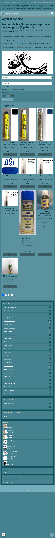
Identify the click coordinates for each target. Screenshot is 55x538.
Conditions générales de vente (27, 490)
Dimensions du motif (6, 74)
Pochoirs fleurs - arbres (27, 321)
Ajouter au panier (7, 99)
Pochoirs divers (27, 324)
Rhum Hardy (10, 441)
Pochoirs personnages (27, 373)
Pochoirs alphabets (27, 317)
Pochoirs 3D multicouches (27, 376)
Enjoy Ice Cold (11, 456)
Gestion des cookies (40, 490)
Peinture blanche (27, 142)
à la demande (9, 31)
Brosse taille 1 (27, 176)
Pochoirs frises (27, 342)
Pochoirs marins (27, 359)
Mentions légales (15, 490)
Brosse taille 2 (45, 176)
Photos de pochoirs (27, 407)
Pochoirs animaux (27, 338)
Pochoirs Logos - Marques (27, 311)
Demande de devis (7, 482)
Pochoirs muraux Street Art (27, 335)
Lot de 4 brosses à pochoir (14, 435)
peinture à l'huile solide (22, 47)
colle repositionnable (20, 40)
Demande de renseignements (10, 480)
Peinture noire (10, 142)
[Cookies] (3, 534)
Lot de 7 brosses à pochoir (14, 425)
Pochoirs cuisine (27, 369)
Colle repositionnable (27, 237)
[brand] (10, 13)
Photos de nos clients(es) (27, 403)
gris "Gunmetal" (11, 446)
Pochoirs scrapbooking (27, 380)
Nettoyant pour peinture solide (45, 212)
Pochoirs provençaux (27, 355)
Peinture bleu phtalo (45, 142)
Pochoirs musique (27, 345)
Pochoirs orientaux (27, 349)
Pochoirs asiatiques (27, 366)
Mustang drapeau (12, 451)
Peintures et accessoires (27, 307)
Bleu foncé (10, 176)
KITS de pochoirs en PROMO (27, 314)
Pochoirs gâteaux (27, 387)
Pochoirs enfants (27, 352)
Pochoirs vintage (27, 331)
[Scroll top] (52, 535)
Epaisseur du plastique (7, 80)
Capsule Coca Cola (12, 462)
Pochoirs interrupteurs (27, 383)
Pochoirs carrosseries (27, 390)
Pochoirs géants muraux (27, 328)
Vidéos (5, 416)
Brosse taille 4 (10, 208)
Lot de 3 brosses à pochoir (14, 430)
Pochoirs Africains (27, 362)
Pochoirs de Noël (27, 394)
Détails (10, 154)
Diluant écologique (10, 276)
